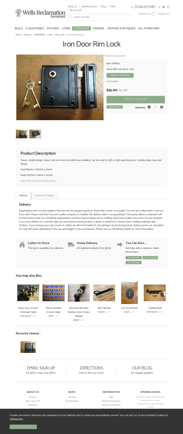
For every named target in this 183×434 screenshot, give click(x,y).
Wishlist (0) (145, 14)
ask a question (134, 257)
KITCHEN (53, 28)
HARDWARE (81, 28)
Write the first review (114, 56)
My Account (76, 10)
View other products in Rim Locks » (39, 181)
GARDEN (98, 28)
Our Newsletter (72, 401)
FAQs (113, 6)
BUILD (19, 28)
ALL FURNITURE (149, 28)
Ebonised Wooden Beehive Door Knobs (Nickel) (79, 312)
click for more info (120, 75)
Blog (103, 6)
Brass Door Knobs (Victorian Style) (28, 310)
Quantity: (140, 107)
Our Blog (72, 397)
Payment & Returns (45, 196)
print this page (134, 262)
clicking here (16, 419)
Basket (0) (164, 14)
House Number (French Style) (54, 310)
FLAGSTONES (35, 28)
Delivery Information (111, 401)
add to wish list (115, 106)
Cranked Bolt (155, 308)
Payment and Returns (111, 405)
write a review (150, 257)
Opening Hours (89, 6)
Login (111, 397)
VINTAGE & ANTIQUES (121, 28)
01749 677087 (144, 7)
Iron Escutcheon (129, 308)
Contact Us (33, 405)
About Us (72, 6)
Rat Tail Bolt (104, 308)
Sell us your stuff (32, 401)
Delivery (23, 196)
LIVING (66, 28)
